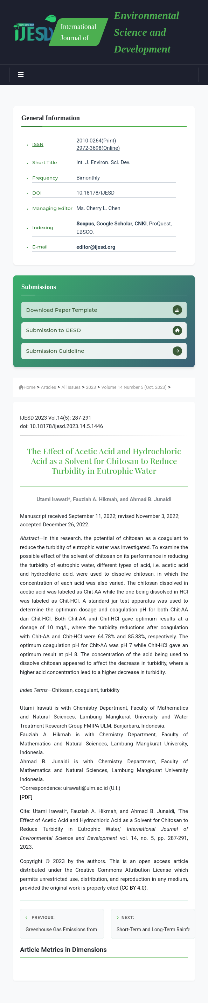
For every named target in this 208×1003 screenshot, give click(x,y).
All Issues (71, 391)
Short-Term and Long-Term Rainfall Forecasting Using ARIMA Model (153, 933)
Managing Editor (52, 208)
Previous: (40, 921)
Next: (125, 921)
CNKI (140, 223)
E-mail (40, 247)
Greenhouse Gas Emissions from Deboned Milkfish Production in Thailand (62, 933)
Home (27, 391)
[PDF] (26, 801)
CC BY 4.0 (133, 892)
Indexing (42, 227)
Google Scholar (114, 223)
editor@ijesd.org (95, 247)
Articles (48, 391)
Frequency (45, 178)
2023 (91, 391)
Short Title (44, 162)
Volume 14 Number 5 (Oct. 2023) (133, 391)
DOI (37, 193)
